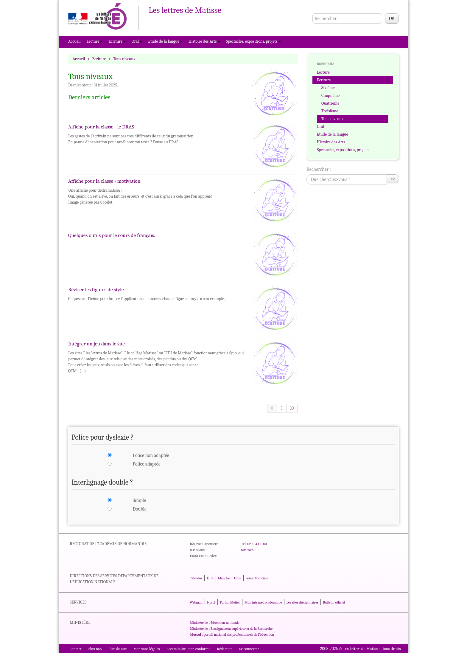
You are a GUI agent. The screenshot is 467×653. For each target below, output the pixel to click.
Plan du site (117, 648)
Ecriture (117, 41)
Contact (76, 648)
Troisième (329, 111)
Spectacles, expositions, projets (253, 41)
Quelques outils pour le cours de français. (111, 235)
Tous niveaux (332, 118)
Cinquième (330, 95)
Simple (139, 500)
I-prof (211, 602)
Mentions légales (146, 648)
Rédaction (225, 648)
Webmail (196, 602)
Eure (210, 578)
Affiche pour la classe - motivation (104, 181)
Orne (237, 578)
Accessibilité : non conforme (188, 648)
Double (140, 509)
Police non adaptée (151, 455)
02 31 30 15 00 (257, 544)
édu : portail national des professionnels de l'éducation (232, 634)
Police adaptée (147, 464)
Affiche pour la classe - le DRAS (101, 127)
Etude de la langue (165, 41)
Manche (224, 578)
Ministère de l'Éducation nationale (214, 623)
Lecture (95, 41)
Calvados (196, 578)
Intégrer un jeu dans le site (96, 344)
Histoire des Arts (204, 41)
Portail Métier (230, 602)
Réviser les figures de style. (96, 289)
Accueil (74, 41)
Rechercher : (318, 169)
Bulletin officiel (334, 602)
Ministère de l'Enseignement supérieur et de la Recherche (231, 628)
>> (392, 178)
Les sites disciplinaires (302, 602)
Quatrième (330, 103)
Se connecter (249, 648)
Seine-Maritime (257, 578)
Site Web (247, 550)
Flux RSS (95, 648)
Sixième (328, 87)
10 (292, 408)
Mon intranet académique (263, 602)
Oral (137, 41)
